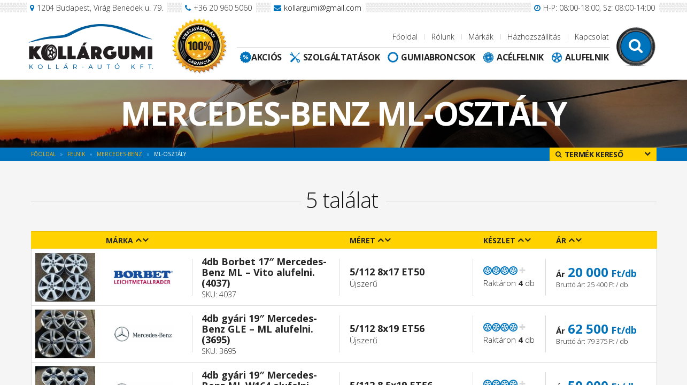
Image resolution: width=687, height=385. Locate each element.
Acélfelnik (520, 57)
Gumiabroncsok (438, 57)
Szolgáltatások (341, 57)
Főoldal (405, 37)
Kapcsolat (592, 37)
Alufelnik (586, 57)
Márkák (480, 37)
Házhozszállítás (534, 37)
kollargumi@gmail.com (322, 8)
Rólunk (442, 37)
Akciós (266, 57)
